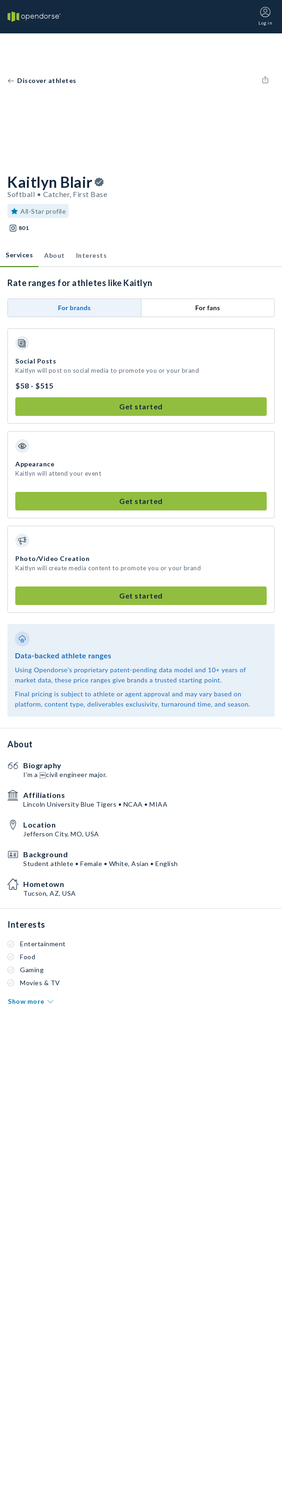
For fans (207, 308)
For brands (74, 308)
